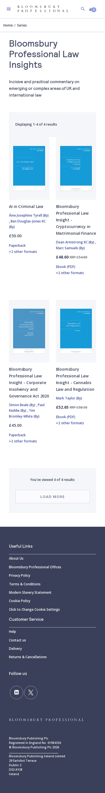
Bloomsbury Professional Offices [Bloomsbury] (35, 567)
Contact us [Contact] (17, 640)
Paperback (29, 249)
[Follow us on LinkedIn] (16, 692)
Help (12, 631)
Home (8, 25)
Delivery (15, 648)
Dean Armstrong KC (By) (75, 242)
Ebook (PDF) (76, 270)
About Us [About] (16, 558)
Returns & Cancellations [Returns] (28, 657)
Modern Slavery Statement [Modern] (30, 592)
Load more (52, 496)
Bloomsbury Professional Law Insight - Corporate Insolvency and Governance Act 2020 (29, 382)
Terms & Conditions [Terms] (25, 584)
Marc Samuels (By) (70, 248)
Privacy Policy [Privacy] (19, 575)
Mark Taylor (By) (69, 398)
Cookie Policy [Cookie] (19, 600)
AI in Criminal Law (26, 206)
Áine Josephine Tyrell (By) (29, 215)
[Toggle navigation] (8, 9)
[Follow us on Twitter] (31, 692)
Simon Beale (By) (22, 405)
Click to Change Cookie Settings (34, 609)
